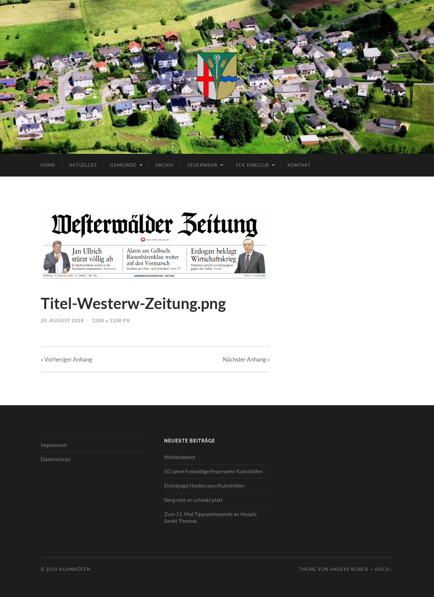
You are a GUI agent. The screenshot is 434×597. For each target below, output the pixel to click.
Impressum (54, 444)
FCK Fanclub (252, 165)
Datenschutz (56, 459)
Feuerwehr (202, 165)
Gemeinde (123, 165)
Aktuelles (83, 165)
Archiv (164, 165)
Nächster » (246, 359)
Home (48, 165)
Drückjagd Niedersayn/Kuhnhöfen (204, 485)
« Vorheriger (66, 359)
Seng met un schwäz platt (193, 499)
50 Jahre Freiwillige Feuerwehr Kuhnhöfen (213, 471)
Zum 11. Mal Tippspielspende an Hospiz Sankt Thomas (210, 517)
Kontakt (299, 165)
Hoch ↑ (384, 569)
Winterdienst (179, 457)
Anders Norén (349, 569)
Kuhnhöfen (75, 569)
